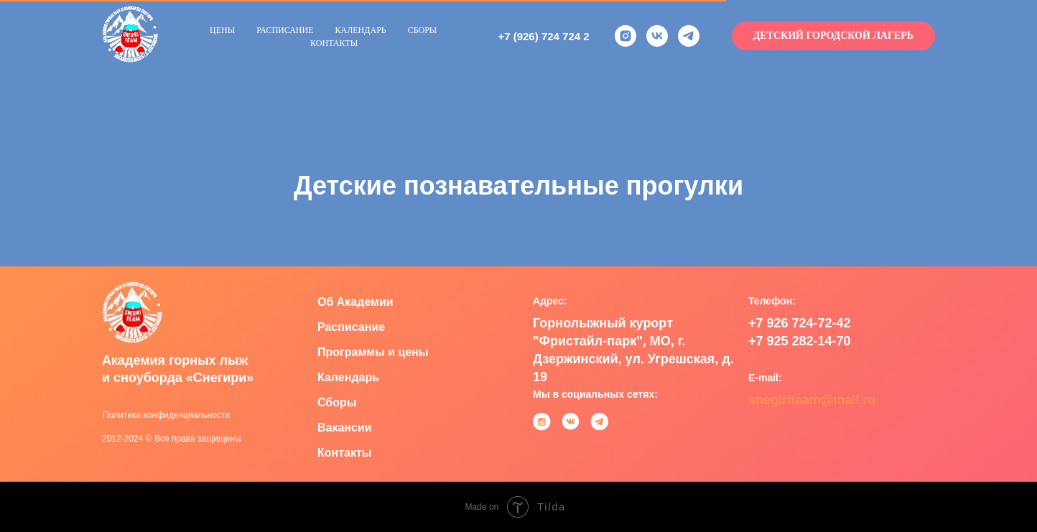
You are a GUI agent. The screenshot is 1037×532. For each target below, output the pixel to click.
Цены (222, 30)
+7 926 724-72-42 (799, 323)
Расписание (284, 30)
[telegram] (688, 36)
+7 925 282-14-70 (799, 341)
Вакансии (344, 427)
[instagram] (625, 36)
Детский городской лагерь (833, 35)
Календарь (360, 30)
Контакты (334, 43)
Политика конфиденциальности (166, 415)
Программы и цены (373, 352)
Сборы (422, 30)
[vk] (657, 36)
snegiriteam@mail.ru (812, 400)
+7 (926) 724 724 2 (543, 36)
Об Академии (355, 302)
